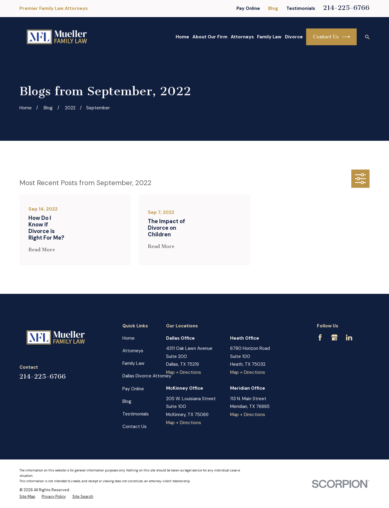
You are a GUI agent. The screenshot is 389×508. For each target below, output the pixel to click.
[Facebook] (320, 337)
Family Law (133, 363)
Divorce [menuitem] (294, 37)
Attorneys (132, 351)
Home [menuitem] (182, 37)
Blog (273, 8)
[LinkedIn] (349, 337)
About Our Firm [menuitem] (209, 37)
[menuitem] (27, 496)
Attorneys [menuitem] (242, 37)
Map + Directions (183, 372)
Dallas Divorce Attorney (146, 376)
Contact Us (331, 37)
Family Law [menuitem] (269, 37)
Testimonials (300, 8)
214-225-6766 (346, 8)
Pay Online (248, 8)
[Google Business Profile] (334, 337)
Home (128, 338)
